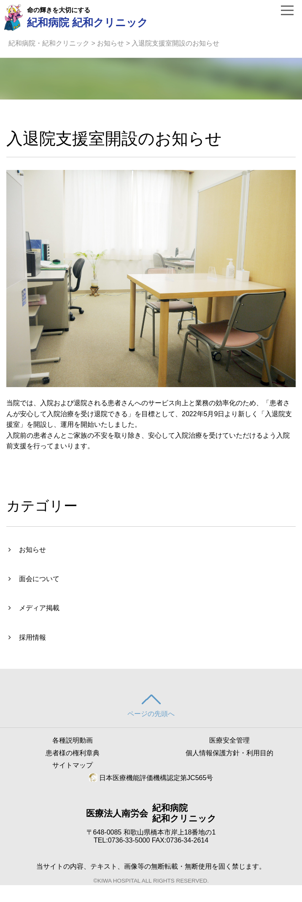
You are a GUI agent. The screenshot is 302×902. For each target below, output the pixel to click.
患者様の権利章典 (73, 753)
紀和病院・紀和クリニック (48, 43)
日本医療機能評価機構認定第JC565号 (151, 777)
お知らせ (110, 43)
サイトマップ (72, 765)
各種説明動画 (72, 740)
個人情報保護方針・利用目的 (229, 753)
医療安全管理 (229, 740)
